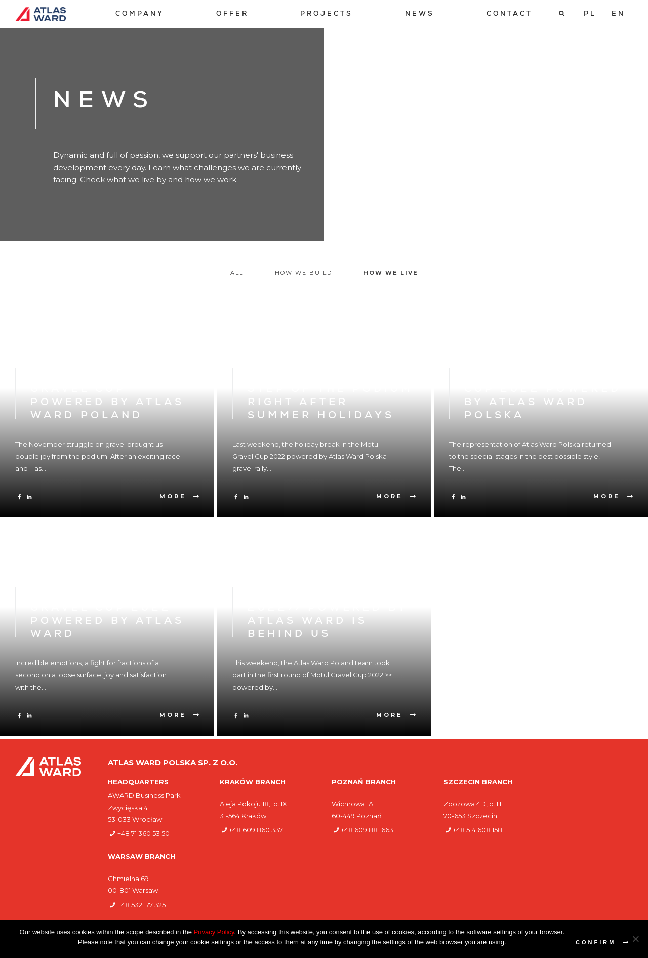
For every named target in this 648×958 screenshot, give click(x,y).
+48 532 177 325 (141, 905)
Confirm (596, 942)
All (237, 272)
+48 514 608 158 (477, 830)
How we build (303, 272)
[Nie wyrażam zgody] (635, 939)
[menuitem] (140, 14)
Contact (510, 14)
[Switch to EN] (618, 14)
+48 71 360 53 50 (143, 833)
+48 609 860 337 (256, 830)
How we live (390, 272)
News (419, 14)
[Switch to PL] (590, 14)
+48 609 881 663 (367, 830)
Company (139, 14)
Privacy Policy (214, 932)
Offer (232, 14)
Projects (326, 14)
